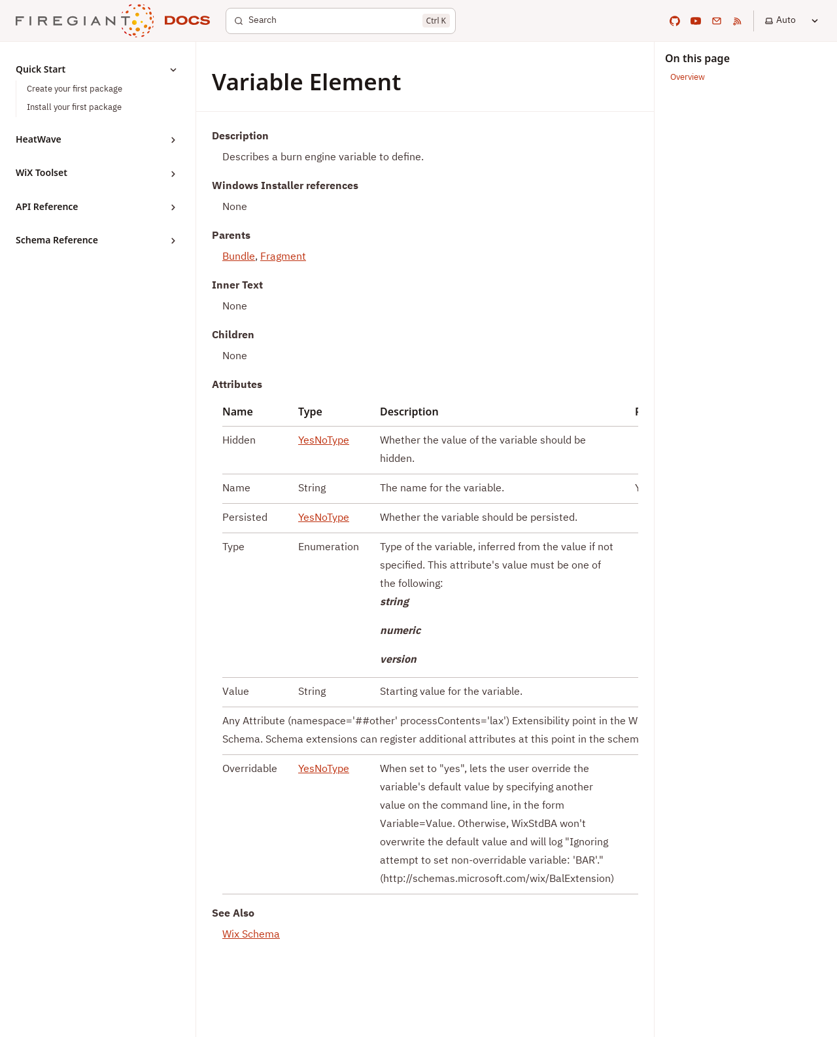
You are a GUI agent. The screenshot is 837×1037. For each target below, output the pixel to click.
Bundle (238, 257)
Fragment (283, 257)
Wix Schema (251, 935)
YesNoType (323, 441)
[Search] (341, 21)
